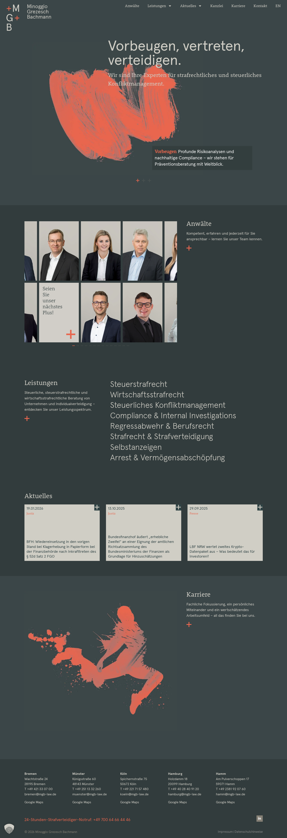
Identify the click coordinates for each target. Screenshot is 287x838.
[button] (137, 192)
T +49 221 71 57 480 (134, 789)
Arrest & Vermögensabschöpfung (168, 471)
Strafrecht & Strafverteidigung (162, 449)
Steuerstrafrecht (139, 396)
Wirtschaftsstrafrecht (148, 407)
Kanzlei (216, 6)
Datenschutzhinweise (248, 832)
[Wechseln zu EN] (278, 6)
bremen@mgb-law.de (40, 794)
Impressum (224, 832)
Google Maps (33, 802)
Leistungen (160, 6)
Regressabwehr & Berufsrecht (162, 439)
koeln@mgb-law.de (134, 794)
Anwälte (132, 6)
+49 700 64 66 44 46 (111, 819)
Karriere (238, 6)
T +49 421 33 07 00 (38, 789)
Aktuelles (191, 6)
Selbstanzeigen (136, 460)
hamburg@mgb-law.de (184, 794)
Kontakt (260, 6)
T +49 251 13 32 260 (86, 789)
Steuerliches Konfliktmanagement (169, 417)
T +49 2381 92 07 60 (231, 789)
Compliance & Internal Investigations (175, 428)
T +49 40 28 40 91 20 (183, 789)
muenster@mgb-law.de (89, 794)
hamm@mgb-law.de (230, 794)
